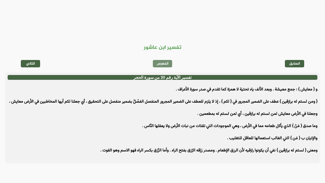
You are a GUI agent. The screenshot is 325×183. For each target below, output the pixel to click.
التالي (30, 64)
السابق (294, 64)
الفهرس (163, 64)
